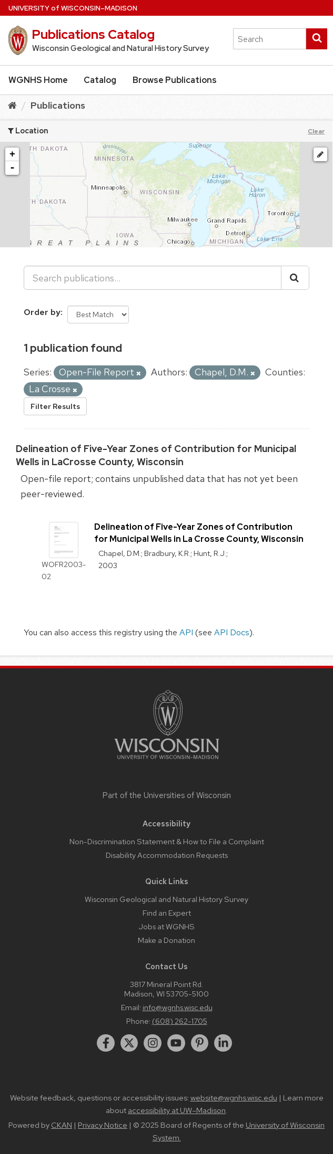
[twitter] (129, 1043)
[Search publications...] (152, 278)
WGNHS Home (38, 80)
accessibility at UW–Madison (177, 1110)
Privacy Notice (102, 1125)
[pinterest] (200, 1043)
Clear (316, 131)
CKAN (61, 1125)
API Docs (231, 632)
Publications (58, 105)
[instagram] (153, 1043)
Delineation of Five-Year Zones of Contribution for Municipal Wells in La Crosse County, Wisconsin (199, 532)
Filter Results (55, 406)
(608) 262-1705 (179, 1021)
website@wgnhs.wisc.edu (233, 1098)
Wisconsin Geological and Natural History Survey (166, 899)
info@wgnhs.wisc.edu (178, 1007)
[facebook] (106, 1043)
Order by (42, 312)
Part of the (167, 795)
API (186, 632)
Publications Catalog (93, 34)
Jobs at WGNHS (166, 926)
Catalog (100, 80)
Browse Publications (175, 80)
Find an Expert (167, 913)
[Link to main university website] (166, 761)
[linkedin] (223, 1043)
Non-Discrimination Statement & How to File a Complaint (166, 841)
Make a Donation (166, 940)
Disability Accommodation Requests (167, 855)
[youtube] (176, 1043)
